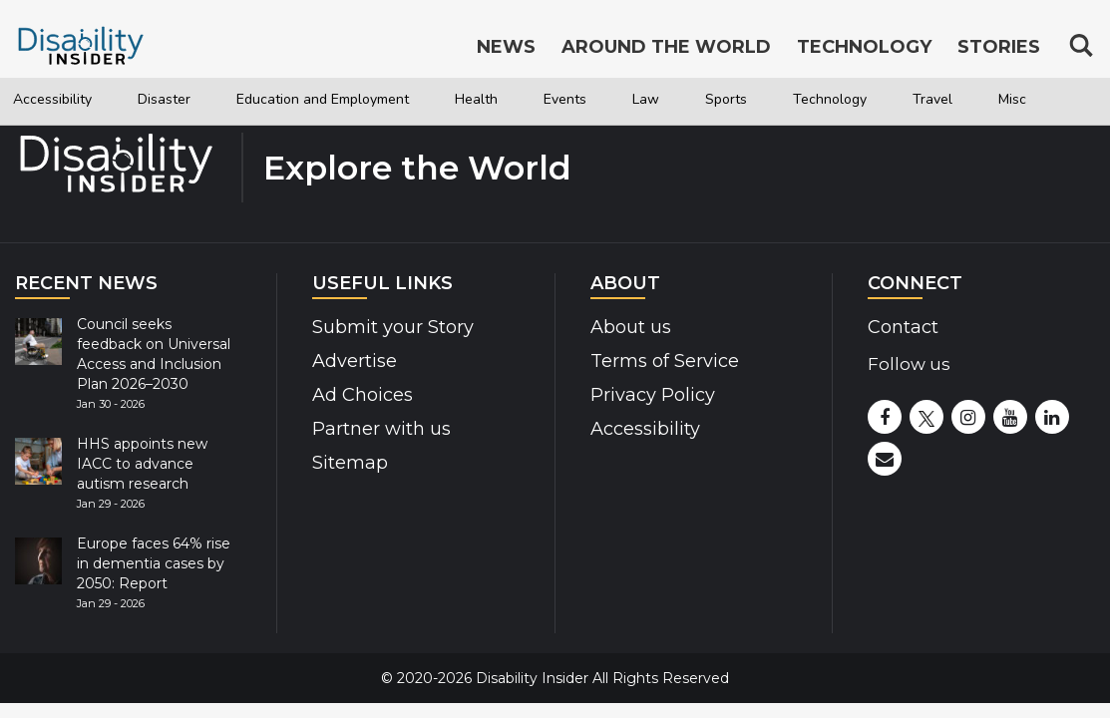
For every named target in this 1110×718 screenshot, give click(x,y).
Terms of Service (664, 361)
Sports (845, 100)
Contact (903, 327)
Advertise (354, 361)
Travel (48, 147)
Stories (998, 48)
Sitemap (350, 463)
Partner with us (381, 429)
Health (566, 100)
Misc (138, 147)
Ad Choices (362, 395)
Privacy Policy (652, 395)
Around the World (666, 48)
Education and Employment (380, 100)
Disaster (190, 100)
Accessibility (62, 100)
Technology (964, 100)
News (506, 48)
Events (666, 100)
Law (756, 100)
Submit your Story (393, 327)
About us (630, 327)
